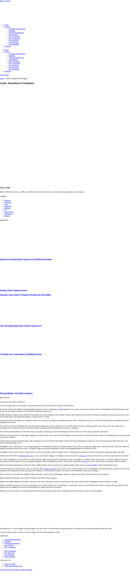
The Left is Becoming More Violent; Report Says (21, 326)
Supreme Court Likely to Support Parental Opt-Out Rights (25, 295)
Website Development (16, 33)
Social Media (13, 35)
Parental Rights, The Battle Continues (16, 393)
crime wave (83, 456)
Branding (12, 31)
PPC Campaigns (14, 36)
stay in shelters (92, 465)
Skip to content (5, 1)
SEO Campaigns (14, 38)
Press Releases (14, 40)
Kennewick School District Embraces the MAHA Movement (26, 259)
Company (7, 46)
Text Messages (14, 42)
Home (6, 25)
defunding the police (26, 456)
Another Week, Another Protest (13, 290)
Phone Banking (14, 44)
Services (7, 27)
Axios (60, 409)
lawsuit (85, 461)
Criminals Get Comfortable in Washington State (21, 354)
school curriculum (50, 469)
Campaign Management (17, 29)
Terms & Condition (23, 575)
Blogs (2, 575)
